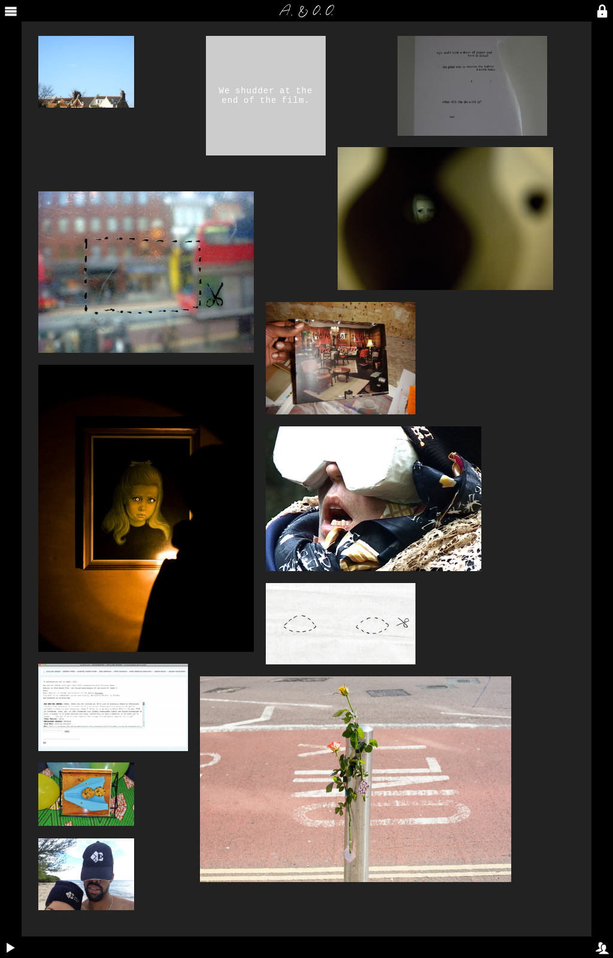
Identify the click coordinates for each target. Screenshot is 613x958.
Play (8, 940)
